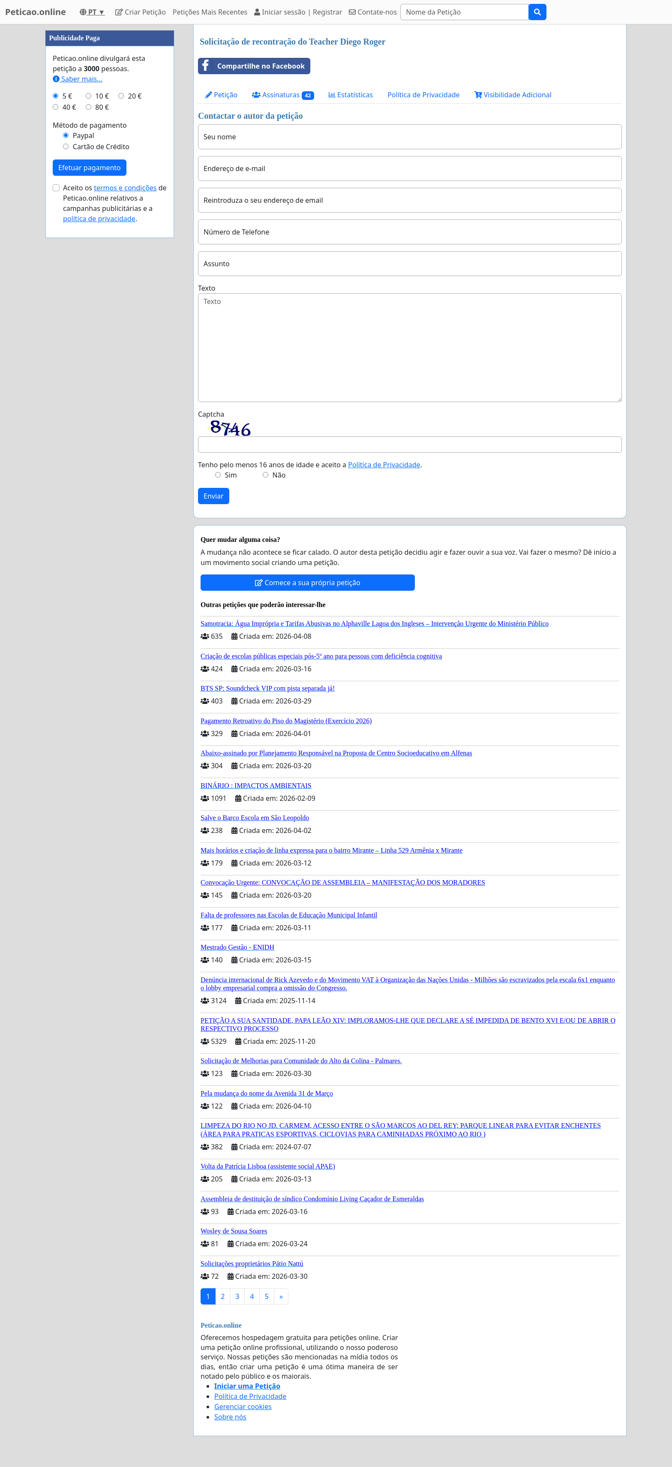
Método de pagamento (90, 125)
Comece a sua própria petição (307, 582)
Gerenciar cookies (243, 1406)
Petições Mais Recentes (210, 12)
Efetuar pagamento (89, 167)
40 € (69, 107)
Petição (221, 94)
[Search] (464, 12)
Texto (206, 288)
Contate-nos (373, 12)
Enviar (214, 496)
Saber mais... (77, 79)
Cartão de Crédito (101, 146)
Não (279, 475)
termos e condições (125, 187)
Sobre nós (230, 1417)
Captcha (211, 414)
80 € (102, 107)
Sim (231, 475)
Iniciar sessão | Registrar (298, 12)
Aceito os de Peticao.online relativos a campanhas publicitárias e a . (115, 203)
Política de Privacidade (423, 94)
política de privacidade (99, 218)
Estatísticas (351, 94)
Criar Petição (140, 12)
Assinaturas (283, 95)
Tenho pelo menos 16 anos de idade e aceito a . (310, 464)
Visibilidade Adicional (513, 94)
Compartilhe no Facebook (251, 66)
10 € (102, 96)
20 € (135, 96)
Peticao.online (35, 12)
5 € (67, 96)
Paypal (83, 135)
